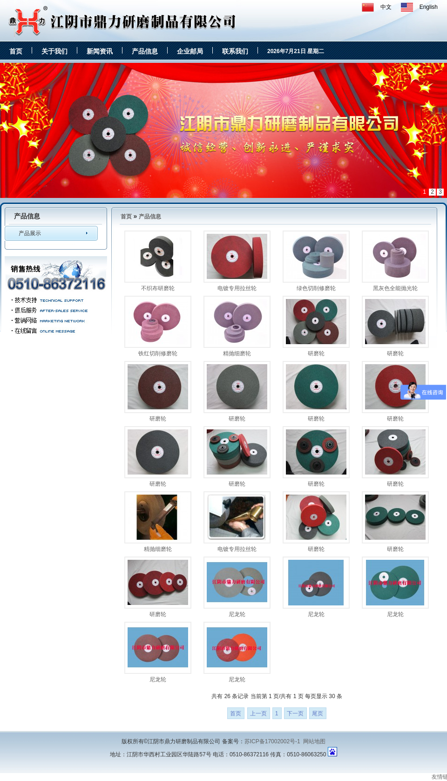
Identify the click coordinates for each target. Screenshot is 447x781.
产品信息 (145, 51)
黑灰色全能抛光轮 (395, 288)
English (429, 7)
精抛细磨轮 (237, 353)
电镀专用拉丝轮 (237, 288)
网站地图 (314, 741)
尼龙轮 (237, 614)
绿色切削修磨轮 (316, 288)
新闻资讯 (100, 51)
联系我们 (235, 51)
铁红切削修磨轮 (157, 353)
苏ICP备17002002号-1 (272, 741)
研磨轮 (316, 353)
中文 (386, 7)
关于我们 (54, 51)
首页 (15, 51)
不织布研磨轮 (158, 288)
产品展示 (30, 233)
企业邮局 (190, 51)
